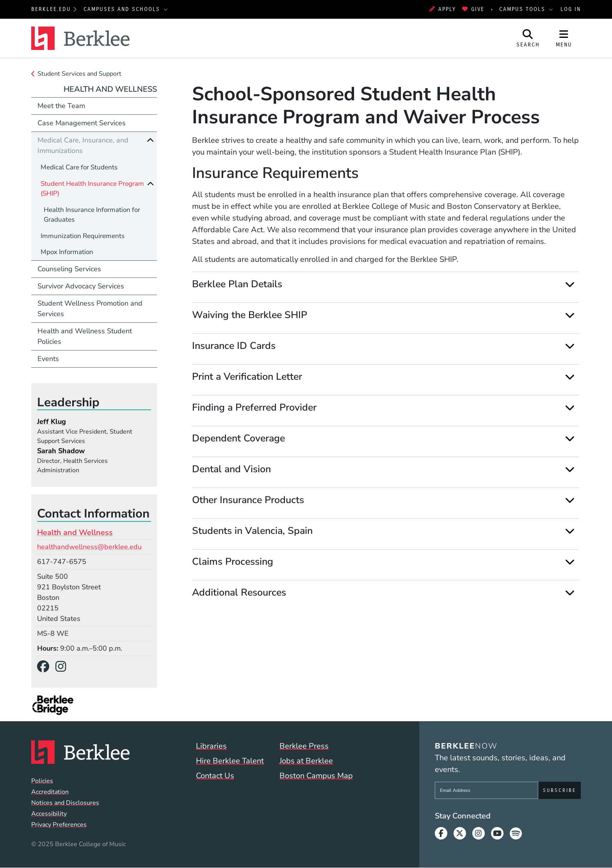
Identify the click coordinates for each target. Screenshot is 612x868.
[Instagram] (63, 666)
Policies (42, 781)
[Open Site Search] (528, 38)
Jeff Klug (51, 421)
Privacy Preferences (59, 824)
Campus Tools (523, 9)
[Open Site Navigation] (564, 38)
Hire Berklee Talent (230, 761)
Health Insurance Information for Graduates (92, 214)
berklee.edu (51, 9)
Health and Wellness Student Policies (84, 336)
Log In (570, 9)
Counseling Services (69, 269)
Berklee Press (304, 746)
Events (48, 358)
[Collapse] (150, 140)
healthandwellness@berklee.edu (89, 546)
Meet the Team (61, 105)
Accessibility (49, 813)
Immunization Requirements (83, 235)
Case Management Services (81, 123)
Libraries (211, 746)
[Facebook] (46, 666)
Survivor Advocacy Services (80, 286)
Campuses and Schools (123, 9)
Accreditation (50, 792)
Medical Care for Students (79, 167)
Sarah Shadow (61, 450)
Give (473, 9)
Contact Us (215, 775)
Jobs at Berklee (306, 761)
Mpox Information (67, 251)
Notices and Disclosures (65, 803)
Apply (442, 9)
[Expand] (569, 284)
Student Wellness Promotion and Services (89, 308)
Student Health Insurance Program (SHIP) (92, 188)
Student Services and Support (79, 73)
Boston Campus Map (316, 775)
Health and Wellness (110, 89)
